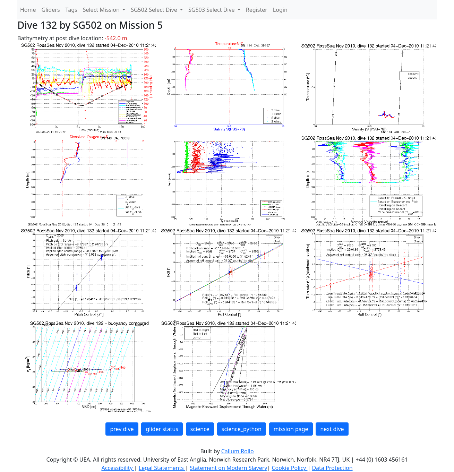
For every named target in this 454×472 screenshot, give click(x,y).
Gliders (51, 10)
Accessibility (117, 468)
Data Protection (332, 468)
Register (256, 10)
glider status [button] (162, 429)
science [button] (199, 429)
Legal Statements (162, 468)
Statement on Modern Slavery (228, 468)
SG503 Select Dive (212, 10)
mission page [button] (291, 429)
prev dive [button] (122, 429)
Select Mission (102, 10)
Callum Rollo (237, 451)
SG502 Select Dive (155, 10)
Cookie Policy (289, 468)
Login (280, 10)
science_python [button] (242, 429)
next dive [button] (332, 429)
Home (28, 10)
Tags (71, 10)
